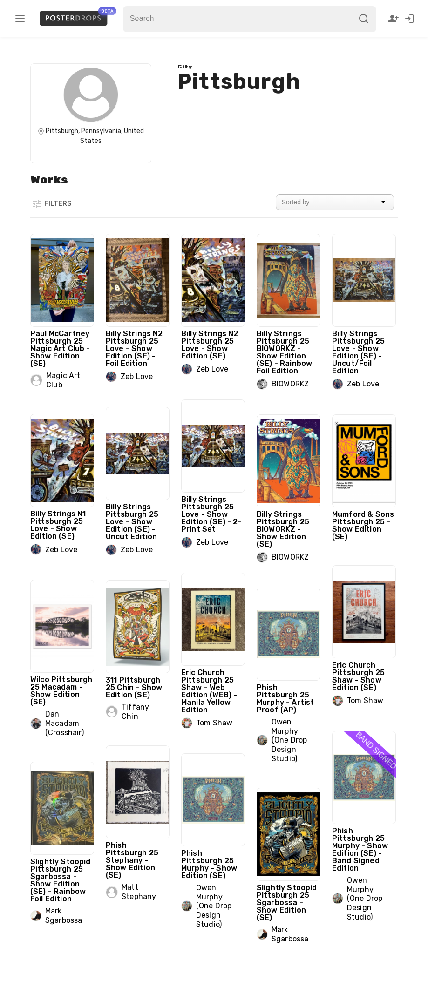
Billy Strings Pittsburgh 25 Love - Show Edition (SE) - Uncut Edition (132, 521)
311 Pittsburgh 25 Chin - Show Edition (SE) (134, 687)
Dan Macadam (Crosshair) (64, 723)
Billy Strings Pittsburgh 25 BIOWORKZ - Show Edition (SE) (283, 529)
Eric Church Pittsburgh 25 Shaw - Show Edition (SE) (358, 676)
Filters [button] (51, 204)
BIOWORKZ (290, 383)
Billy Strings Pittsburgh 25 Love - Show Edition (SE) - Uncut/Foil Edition (358, 352)
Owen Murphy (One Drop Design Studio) (289, 740)
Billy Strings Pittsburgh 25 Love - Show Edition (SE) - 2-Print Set (211, 514)
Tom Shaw (365, 700)
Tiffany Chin (135, 712)
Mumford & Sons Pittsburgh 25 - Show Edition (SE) (363, 525)
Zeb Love (137, 376)
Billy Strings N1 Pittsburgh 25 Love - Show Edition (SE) (58, 525)
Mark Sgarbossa (63, 915)
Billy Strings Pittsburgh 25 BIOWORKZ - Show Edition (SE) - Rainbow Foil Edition (284, 352)
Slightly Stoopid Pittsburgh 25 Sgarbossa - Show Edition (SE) (287, 902)
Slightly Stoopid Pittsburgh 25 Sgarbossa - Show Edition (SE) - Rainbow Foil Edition (60, 880)
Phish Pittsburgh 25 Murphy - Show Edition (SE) (209, 864)
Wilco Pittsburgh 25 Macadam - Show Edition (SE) (61, 690)
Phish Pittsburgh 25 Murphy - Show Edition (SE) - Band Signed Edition (360, 849)
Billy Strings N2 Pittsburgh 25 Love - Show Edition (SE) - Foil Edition (134, 348)
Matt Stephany (139, 892)
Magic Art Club (63, 380)
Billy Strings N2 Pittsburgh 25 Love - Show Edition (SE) (209, 344)
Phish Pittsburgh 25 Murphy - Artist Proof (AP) (285, 698)
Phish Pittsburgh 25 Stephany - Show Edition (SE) (132, 860)
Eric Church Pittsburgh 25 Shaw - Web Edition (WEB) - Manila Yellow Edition (209, 691)
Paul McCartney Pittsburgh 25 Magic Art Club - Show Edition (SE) (60, 348)
